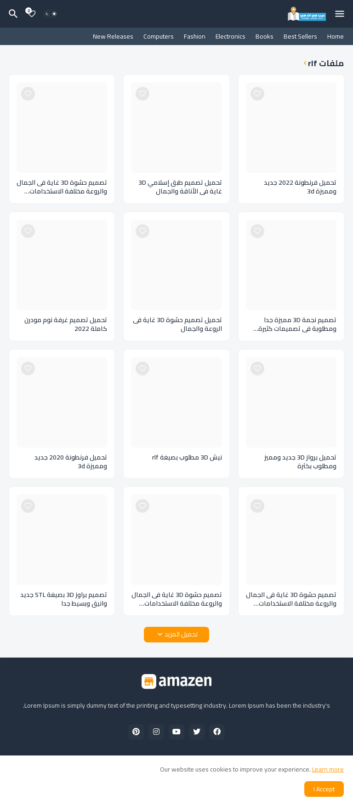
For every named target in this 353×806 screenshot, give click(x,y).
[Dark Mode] (51, 13)
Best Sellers (300, 36)
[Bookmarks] (32, 14)
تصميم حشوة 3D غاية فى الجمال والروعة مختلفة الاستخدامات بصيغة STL (62, 187)
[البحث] (12, 14)
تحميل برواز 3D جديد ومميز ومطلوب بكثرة (300, 462)
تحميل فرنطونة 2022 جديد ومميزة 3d (300, 187)
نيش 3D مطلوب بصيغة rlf (187, 457)
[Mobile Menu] (339, 14)
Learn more (328, 769)
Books (264, 36)
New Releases (113, 36)
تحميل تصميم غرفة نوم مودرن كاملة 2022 (65, 324)
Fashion (194, 36)
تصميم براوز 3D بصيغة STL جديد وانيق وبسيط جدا (63, 599)
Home (335, 36)
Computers (158, 36)
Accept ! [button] (324, 789)
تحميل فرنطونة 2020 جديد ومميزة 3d (70, 462)
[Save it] (257, 94)
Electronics (230, 36)
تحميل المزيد (181, 634)
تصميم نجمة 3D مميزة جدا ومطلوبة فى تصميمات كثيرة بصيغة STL (297, 324)
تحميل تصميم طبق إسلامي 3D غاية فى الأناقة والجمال (180, 187)
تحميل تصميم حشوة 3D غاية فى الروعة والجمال (177, 324)
